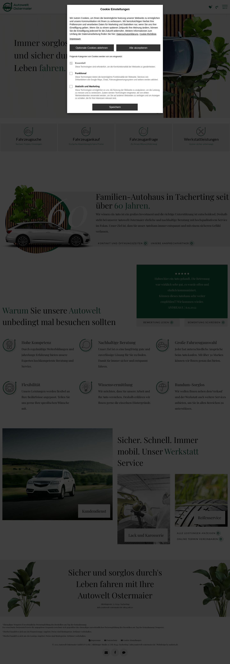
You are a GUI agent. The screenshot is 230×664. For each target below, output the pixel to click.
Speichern (115, 107)
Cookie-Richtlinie (147, 34)
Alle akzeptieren (138, 47)
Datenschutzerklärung (127, 34)
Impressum (75, 39)
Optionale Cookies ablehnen (92, 47)
